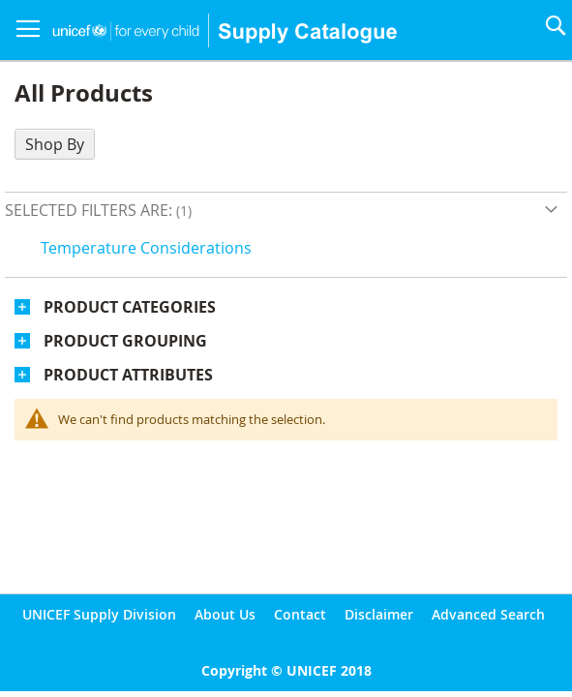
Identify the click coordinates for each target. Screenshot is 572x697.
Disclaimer (379, 614)
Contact (300, 614)
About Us (225, 614)
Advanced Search (488, 614)
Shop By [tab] (54, 144)
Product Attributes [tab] (128, 374)
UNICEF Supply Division (99, 614)
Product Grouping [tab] (125, 340)
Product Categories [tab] (130, 307)
